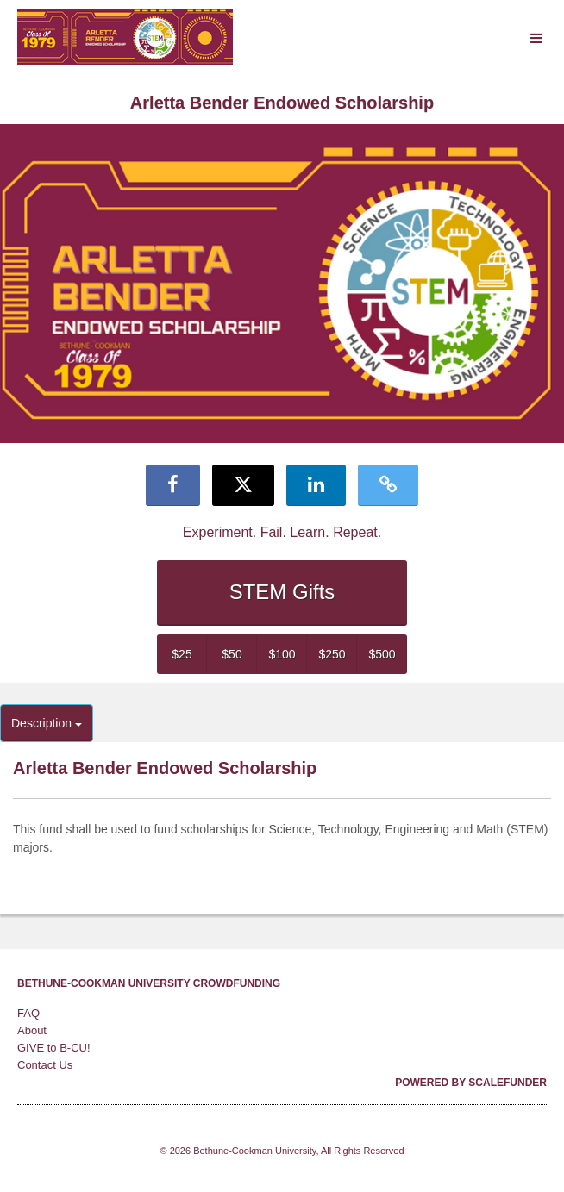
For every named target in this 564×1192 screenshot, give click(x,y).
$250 (331, 654)
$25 (181, 654)
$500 (381, 654)
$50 (231, 654)
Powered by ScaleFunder (471, 1083)
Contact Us (44, 1064)
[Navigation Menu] (536, 39)
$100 (281, 654)
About (32, 1030)
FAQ (28, 1013)
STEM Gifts (282, 591)
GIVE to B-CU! (54, 1047)
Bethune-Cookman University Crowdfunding (148, 983)
